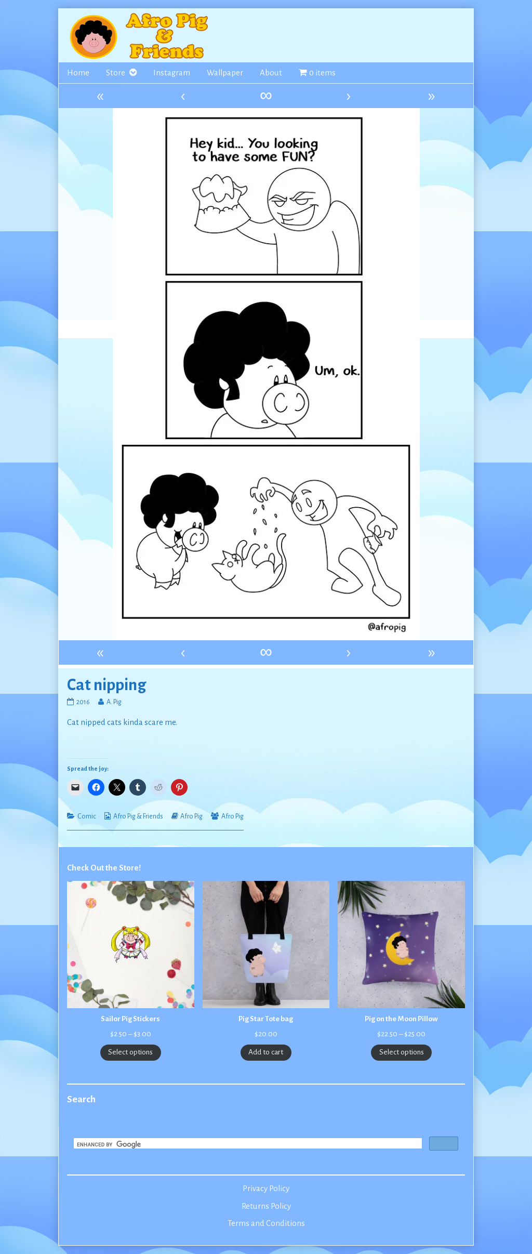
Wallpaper (225, 73)
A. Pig (114, 702)
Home (78, 73)
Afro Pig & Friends (138, 816)
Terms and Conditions (266, 1223)
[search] (247, 1144)
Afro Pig (191, 816)
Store (115, 73)
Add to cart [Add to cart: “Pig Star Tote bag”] (265, 1052)
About (271, 73)
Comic (86, 816)
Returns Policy (266, 1206)
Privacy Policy (266, 1188)
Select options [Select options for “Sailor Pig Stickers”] (130, 1052)
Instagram (171, 73)
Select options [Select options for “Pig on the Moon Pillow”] (401, 1052)
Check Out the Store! (104, 868)
